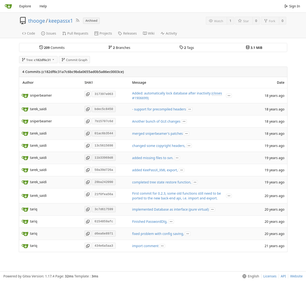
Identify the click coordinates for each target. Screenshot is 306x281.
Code (28, 33)
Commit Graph (74, 60)
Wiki (149, 33)
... (228, 95)
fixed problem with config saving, (158, 233)
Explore (25, 6)
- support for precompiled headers (159, 109)
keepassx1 (61, 20)
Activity (169, 33)
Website (296, 276)
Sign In (292, 6)
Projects (103, 33)
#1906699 (140, 98)
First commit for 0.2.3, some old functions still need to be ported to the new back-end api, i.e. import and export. (176, 195)
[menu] (250, 276)
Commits (51, 47)
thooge (36, 20)
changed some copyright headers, (158, 145)
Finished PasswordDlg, (149, 221)
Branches (119, 47)
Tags (186, 47)
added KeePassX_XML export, (155, 170)
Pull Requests (75, 33)
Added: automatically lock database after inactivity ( (172, 93)
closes (217, 93)
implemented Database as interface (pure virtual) (170, 209)
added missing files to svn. (152, 158)
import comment (145, 246)
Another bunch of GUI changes (156, 121)
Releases (127, 33)
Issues (48, 33)
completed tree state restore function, (161, 182)
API (283, 276)
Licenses (270, 276)
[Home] (8, 6)
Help (43, 6)
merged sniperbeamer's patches (157, 133)
